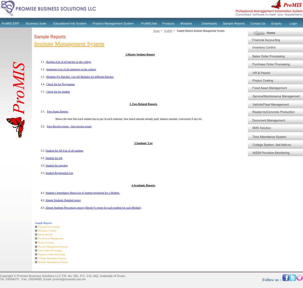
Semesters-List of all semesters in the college (71, 69)
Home (156, 30)
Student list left (54, 158)
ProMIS (168, 30)
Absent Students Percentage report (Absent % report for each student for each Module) (93, 207)
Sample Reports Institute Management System (200, 30)
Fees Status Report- (58, 111)
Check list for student (58, 91)
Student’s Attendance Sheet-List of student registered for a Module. (83, 192)
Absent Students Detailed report (63, 200)
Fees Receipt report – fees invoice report (69, 126)
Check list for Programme (60, 84)
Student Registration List (59, 172)
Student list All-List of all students (65, 150)
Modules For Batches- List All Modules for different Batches (79, 76)
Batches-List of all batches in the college (68, 61)
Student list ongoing (57, 165)
